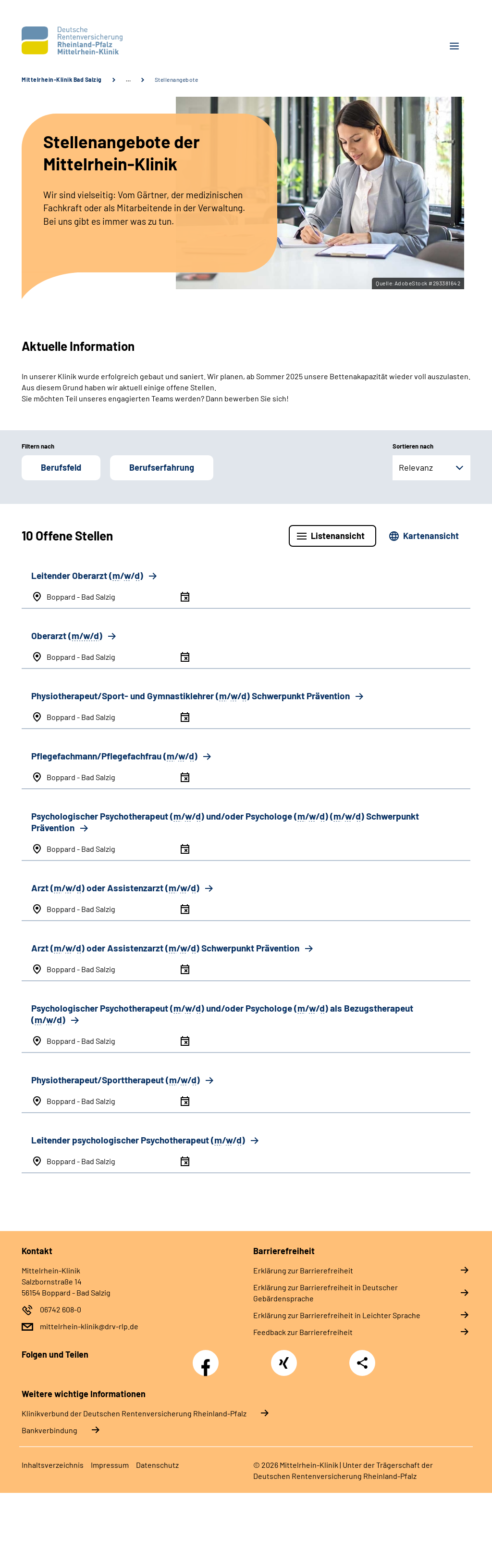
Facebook (208, 1357)
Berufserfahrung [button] (161, 467)
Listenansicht (338, 535)
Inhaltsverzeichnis (53, 1464)
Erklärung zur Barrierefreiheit (303, 1270)
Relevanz (416, 467)
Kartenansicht (431, 535)
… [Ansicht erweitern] (128, 79)
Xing (284, 1357)
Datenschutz (157, 1464)
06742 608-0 (60, 1309)
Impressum (110, 1464)
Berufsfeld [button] (61, 467)
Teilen (362, 1363)
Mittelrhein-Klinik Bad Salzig (62, 79)
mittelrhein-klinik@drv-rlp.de (89, 1326)
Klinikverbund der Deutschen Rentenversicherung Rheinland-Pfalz (134, 1413)
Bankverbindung (49, 1430)
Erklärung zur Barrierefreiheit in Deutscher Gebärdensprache (325, 1293)
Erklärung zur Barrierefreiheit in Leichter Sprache (336, 1315)
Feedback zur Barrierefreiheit (303, 1331)
